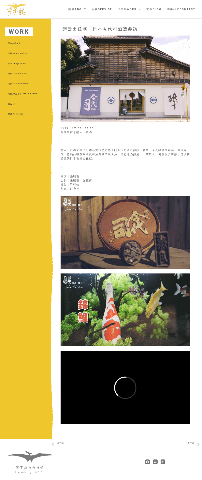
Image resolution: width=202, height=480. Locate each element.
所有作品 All (14, 43)
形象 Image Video (17, 63)
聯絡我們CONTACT (181, 9)
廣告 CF (12, 104)
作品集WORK (128, 9)
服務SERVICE (103, 9)
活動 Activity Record (18, 84)
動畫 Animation (16, 114)
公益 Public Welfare (18, 53)
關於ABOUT (79, 9)
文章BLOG (154, 9)
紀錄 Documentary (17, 73)
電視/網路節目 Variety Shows (22, 94)
